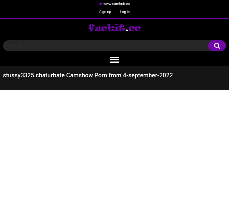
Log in (125, 12)
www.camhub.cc (116, 4)
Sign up (105, 12)
